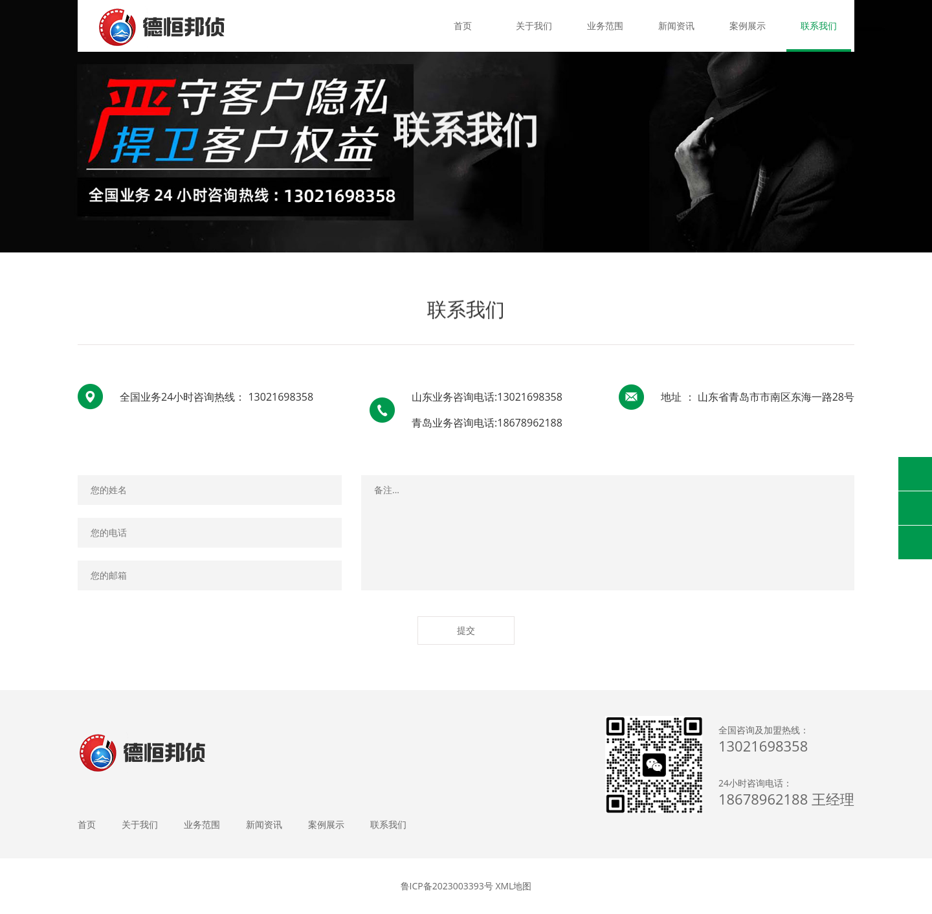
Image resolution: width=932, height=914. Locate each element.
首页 (463, 25)
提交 (466, 630)
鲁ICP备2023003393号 (447, 886)
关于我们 (534, 25)
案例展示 (747, 25)
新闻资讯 (676, 25)
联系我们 (819, 25)
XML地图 (513, 886)
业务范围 (605, 25)
